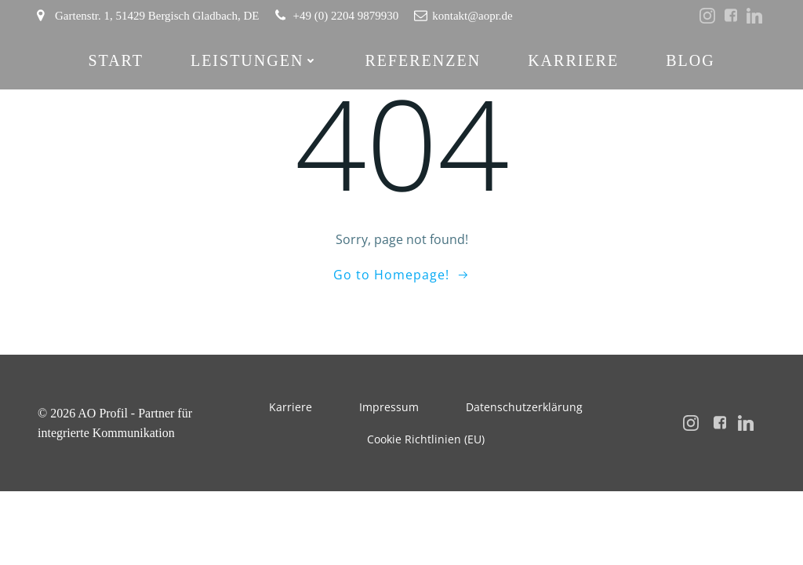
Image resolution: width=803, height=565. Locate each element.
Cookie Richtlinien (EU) (426, 439)
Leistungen (254, 60)
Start (116, 60)
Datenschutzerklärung (524, 406)
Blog (690, 60)
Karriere (573, 60)
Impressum (389, 406)
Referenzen (423, 60)
